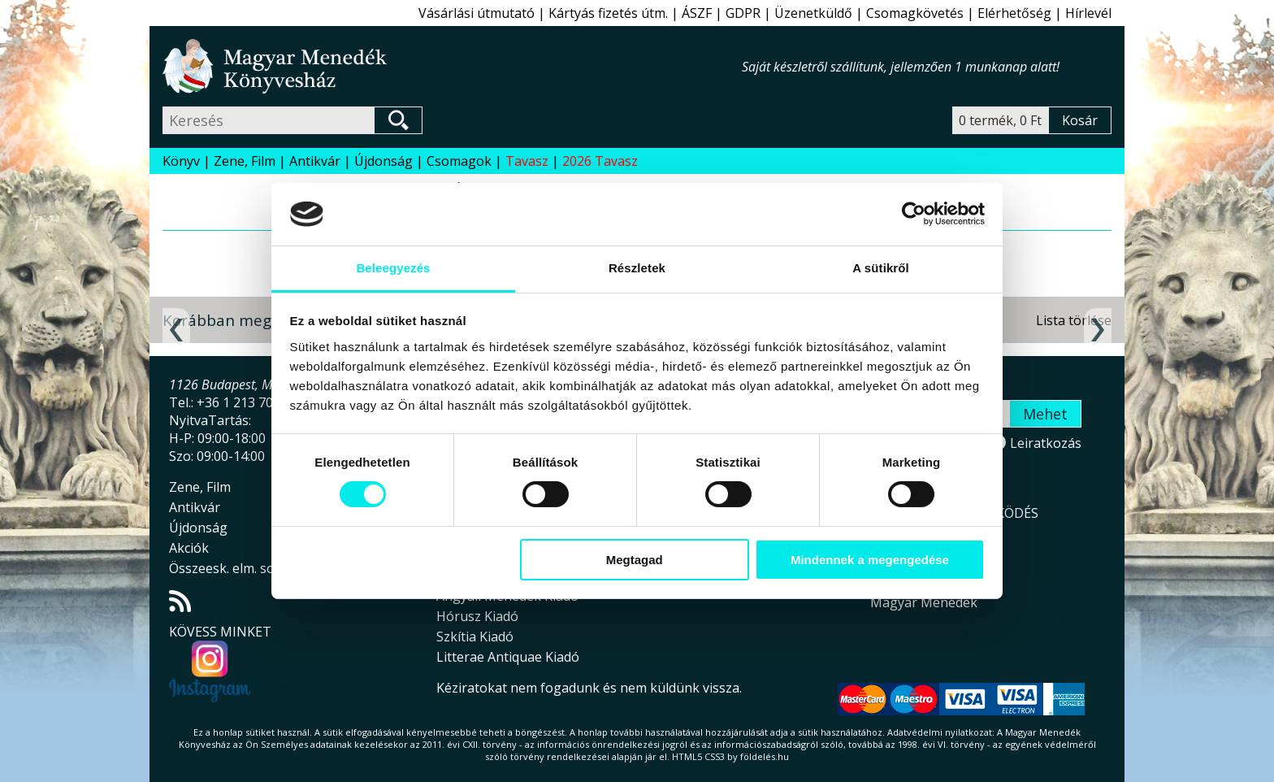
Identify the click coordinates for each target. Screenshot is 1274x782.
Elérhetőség (1014, 13)
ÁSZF (697, 13)
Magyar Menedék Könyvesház (452, 66)
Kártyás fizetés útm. (608, 13)
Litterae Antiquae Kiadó (507, 657)
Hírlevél (1088, 13)
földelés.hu (764, 756)
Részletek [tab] (637, 268)
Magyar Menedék (923, 602)
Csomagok (459, 161)
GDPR (743, 13)
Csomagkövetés (915, 13)
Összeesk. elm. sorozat (238, 568)
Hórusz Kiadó (477, 616)
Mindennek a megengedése (870, 560)
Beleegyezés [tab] (393, 268)
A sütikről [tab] (880, 268)
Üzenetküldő (813, 13)
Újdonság (383, 161)
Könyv (181, 161)
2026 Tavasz (600, 161)
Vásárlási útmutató (476, 13)
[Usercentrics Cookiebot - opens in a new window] (914, 214)
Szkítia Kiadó (475, 636)
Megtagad (634, 560)
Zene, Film (244, 161)
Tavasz (526, 161)
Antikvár (314, 161)
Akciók (189, 548)
